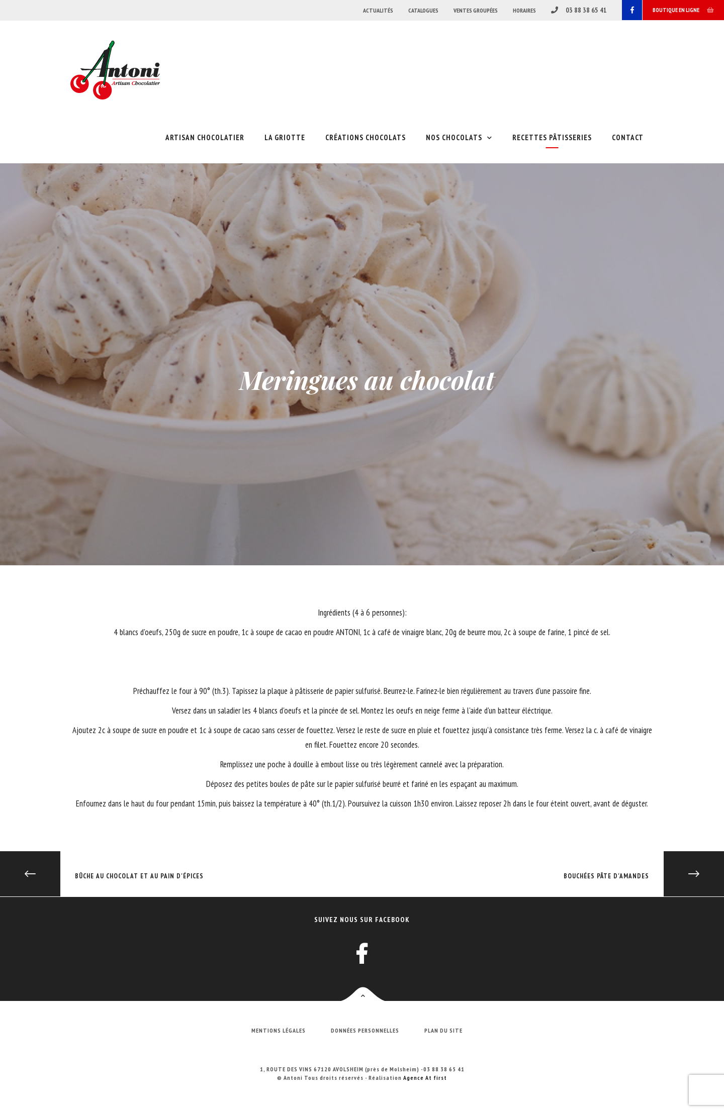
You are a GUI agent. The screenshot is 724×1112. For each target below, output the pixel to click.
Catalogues (423, 10)
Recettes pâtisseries (552, 137)
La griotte (284, 137)
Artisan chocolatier (204, 137)
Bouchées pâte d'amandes (644, 876)
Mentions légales (278, 1030)
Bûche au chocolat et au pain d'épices (102, 876)
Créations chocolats (365, 137)
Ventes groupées (476, 10)
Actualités (378, 10)
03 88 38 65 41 (579, 10)
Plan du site (443, 1030)
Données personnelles (365, 1030)
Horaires (524, 10)
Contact (628, 137)
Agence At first (425, 1077)
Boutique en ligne (683, 10)
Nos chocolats (454, 137)
